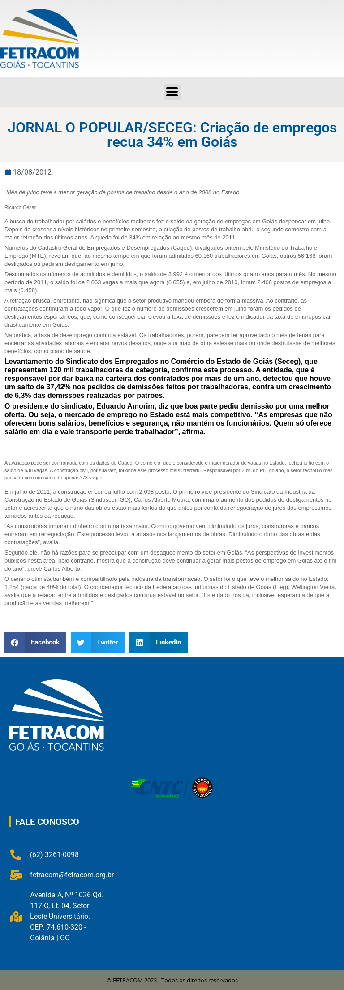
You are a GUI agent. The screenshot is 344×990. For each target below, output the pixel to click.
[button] (172, 92)
